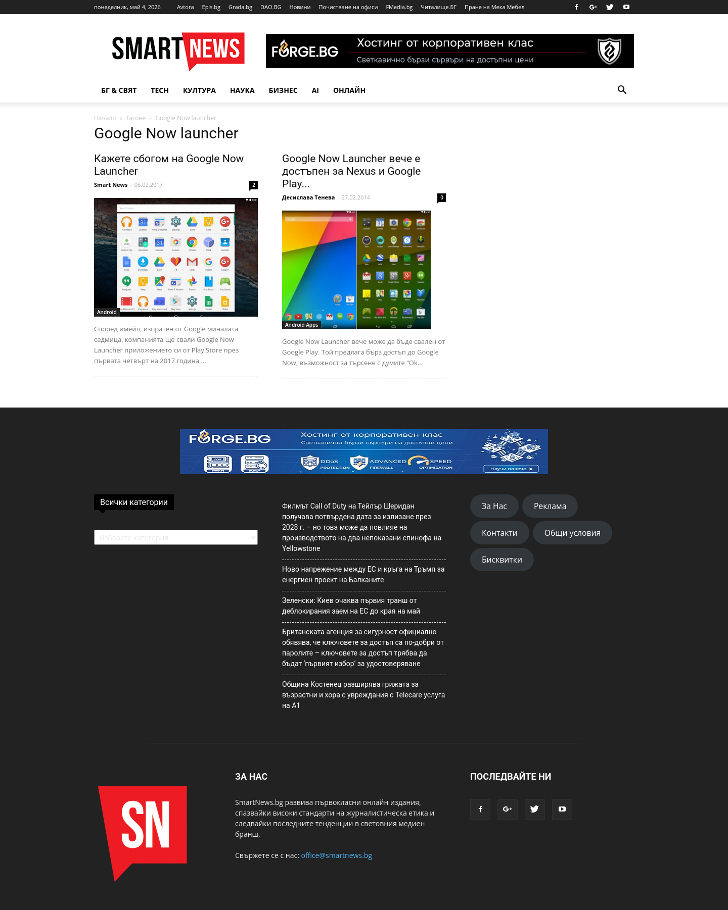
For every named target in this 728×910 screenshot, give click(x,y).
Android (107, 312)
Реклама (550, 506)
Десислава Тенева (308, 197)
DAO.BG (271, 7)
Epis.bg (211, 7)
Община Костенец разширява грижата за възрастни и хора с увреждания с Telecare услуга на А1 (363, 695)
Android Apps (301, 324)
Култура (199, 90)
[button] (622, 90)
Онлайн (349, 90)
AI (315, 90)
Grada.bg (240, 7)
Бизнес (283, 90)
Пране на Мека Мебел (495, 7)
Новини (300, 7)
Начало (105, 118)
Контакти (500, 532)
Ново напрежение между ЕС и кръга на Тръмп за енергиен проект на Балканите (363, 574)
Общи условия (572, 532)
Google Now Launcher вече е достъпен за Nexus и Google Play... (351, 171)
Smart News (110, 184)
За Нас (494, 506)
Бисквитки (502, 559)
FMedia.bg (399, 7)
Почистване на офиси (348, 7)
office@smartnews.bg (336, 855)
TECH (160, 90)
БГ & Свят (118, 90)
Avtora (185, 7)
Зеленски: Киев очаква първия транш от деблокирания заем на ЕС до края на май (351, 605)
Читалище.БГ (439, 7)
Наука (242, 90)
